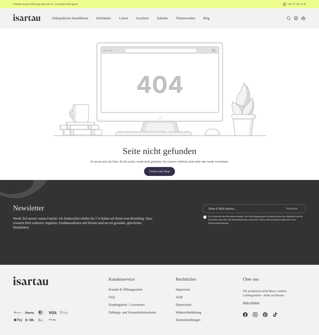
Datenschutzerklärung (218, 223)
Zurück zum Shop (159, 171)
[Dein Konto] (296, 18)
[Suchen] (288, 18)
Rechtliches (186, 279)
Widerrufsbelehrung (188, 312)
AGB (179, 297)
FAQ (112, 297)
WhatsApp (35, 4)
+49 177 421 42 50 (296, 4)
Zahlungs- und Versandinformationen (132, 312)
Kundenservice (122, 279)
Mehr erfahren (251, 302)
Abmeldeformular (239, 219)
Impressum (183, 289)
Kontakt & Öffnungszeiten (126, 289)
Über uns (251, 279)
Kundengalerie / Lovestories (127, 304)
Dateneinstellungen (188, 320)
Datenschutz (183, 304)
